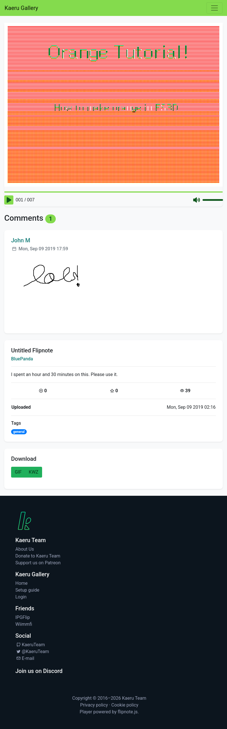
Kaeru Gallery (21, 8)
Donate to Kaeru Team (37, 556)
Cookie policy (124, 705)
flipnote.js (128, 711)
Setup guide (27, 590)
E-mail (24, 658)
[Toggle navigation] (214, 8)
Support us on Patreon (38, 562)
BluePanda (22, 359)
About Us (24, 549)
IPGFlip (22, 617)
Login (20, 597)
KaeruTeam (30, 644)
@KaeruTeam (32, 651)
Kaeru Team (134, 698)
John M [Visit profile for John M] (20, 240)
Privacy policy (94, 705)
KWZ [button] (33, 472)
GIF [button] (18, 472)
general (18, 432)
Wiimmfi (23, 624)
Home (21, 583)
